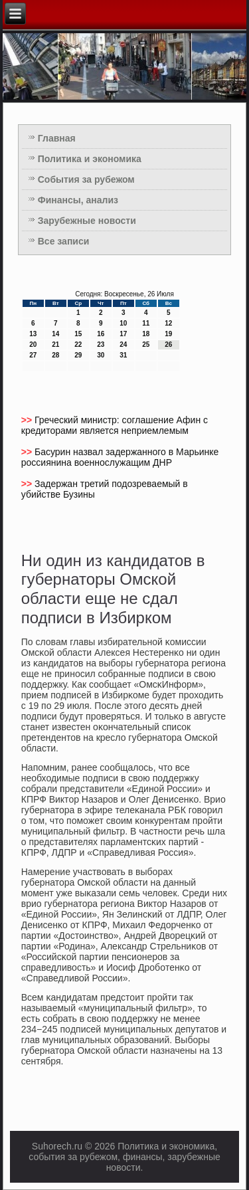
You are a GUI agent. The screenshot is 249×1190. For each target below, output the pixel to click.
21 (55, 344)
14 (55, 334)
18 (145, 334)
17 (123, 334)
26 (168, 344)
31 (123, 355)
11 (145, 323)
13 (33, 334)
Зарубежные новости (87, 220)
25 (145, 344)
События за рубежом (86, 179)
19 (168, 334)
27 (33, 355)
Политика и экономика (89, 158)
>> (28, 420)
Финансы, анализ (78, 200)
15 (78, 334)
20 (33, 344)
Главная (57, 138)
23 (100, 344)
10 (123, 323)
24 (123, 344)
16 (100, 334)
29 (78, 355)
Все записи (64, 241)
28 (55, 355)
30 (100, 355)
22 (78, 344)
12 (168, 323)
